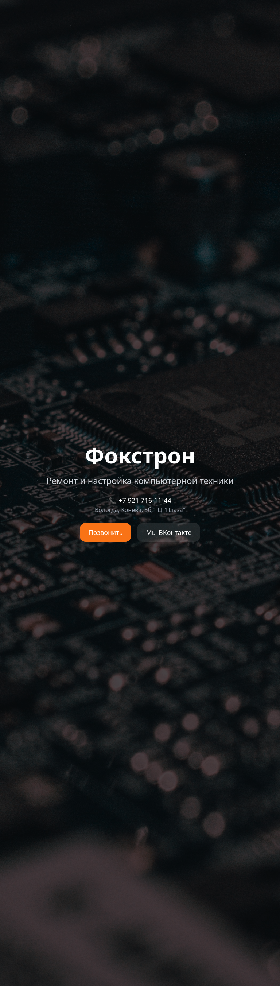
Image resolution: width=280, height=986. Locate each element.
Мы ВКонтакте (168, 532)
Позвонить (106, 532)
